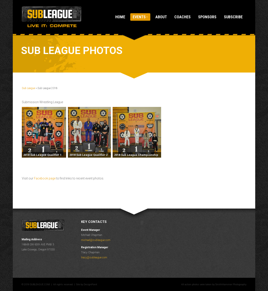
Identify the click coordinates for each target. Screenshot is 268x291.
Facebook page (45, 178)
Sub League (28, 88)
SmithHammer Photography (230, 284)
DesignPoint (90, 284)
